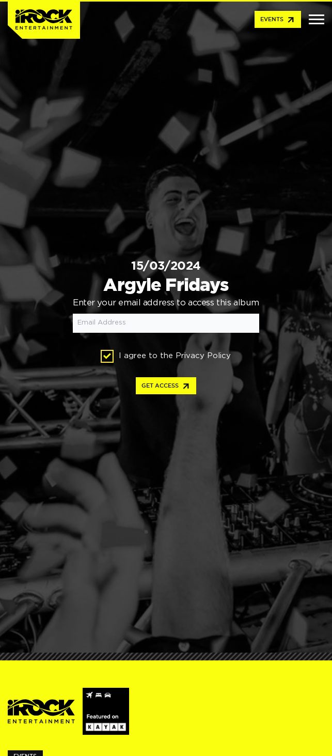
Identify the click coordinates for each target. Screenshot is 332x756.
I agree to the (166, 356)
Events (277, 20)
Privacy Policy (203, 356)
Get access (166, 386)
